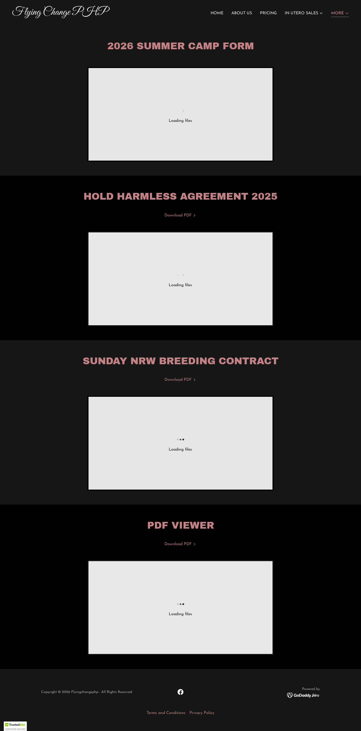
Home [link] (217, 13)
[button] (304, 13)
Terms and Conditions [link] (166, 713)
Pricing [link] (268, 13)
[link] (94, 14)
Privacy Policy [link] (202, 713)
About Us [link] (241, 13)
